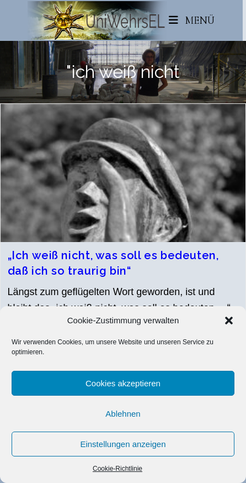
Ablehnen (122, 413)
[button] (228, 320)
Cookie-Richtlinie (117, 469)
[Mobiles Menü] (192, 20)
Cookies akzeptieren (123, 383)
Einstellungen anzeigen (122, 444)
